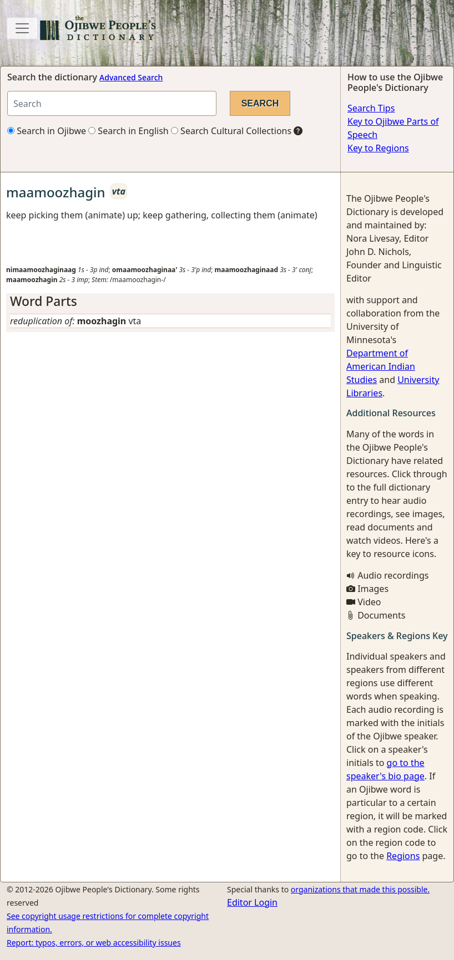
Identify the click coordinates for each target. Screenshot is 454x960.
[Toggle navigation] (22, 28)
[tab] (170, 301)
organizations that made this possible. (360, 889)
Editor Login (252, 902)
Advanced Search (131, 77)
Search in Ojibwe (46, 131)
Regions (403, 856)
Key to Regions (378, 148)
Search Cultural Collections (231, 131)
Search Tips (371, 108)
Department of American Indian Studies (380, 366)
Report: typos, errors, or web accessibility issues (94, 942)
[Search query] (111, 103)
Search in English (128, 131)
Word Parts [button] (43, 301)
